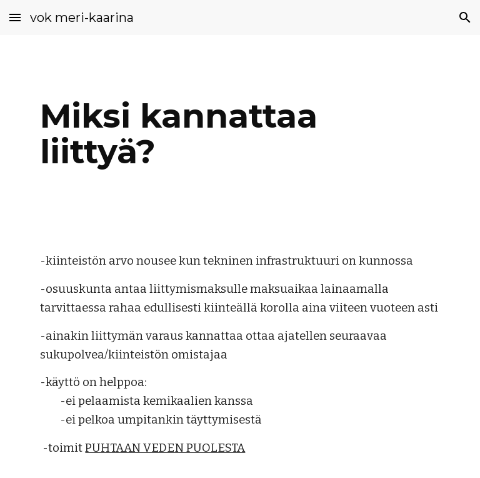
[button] (15, 17)
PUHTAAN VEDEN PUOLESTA (165, 448)
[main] (239, 133)
